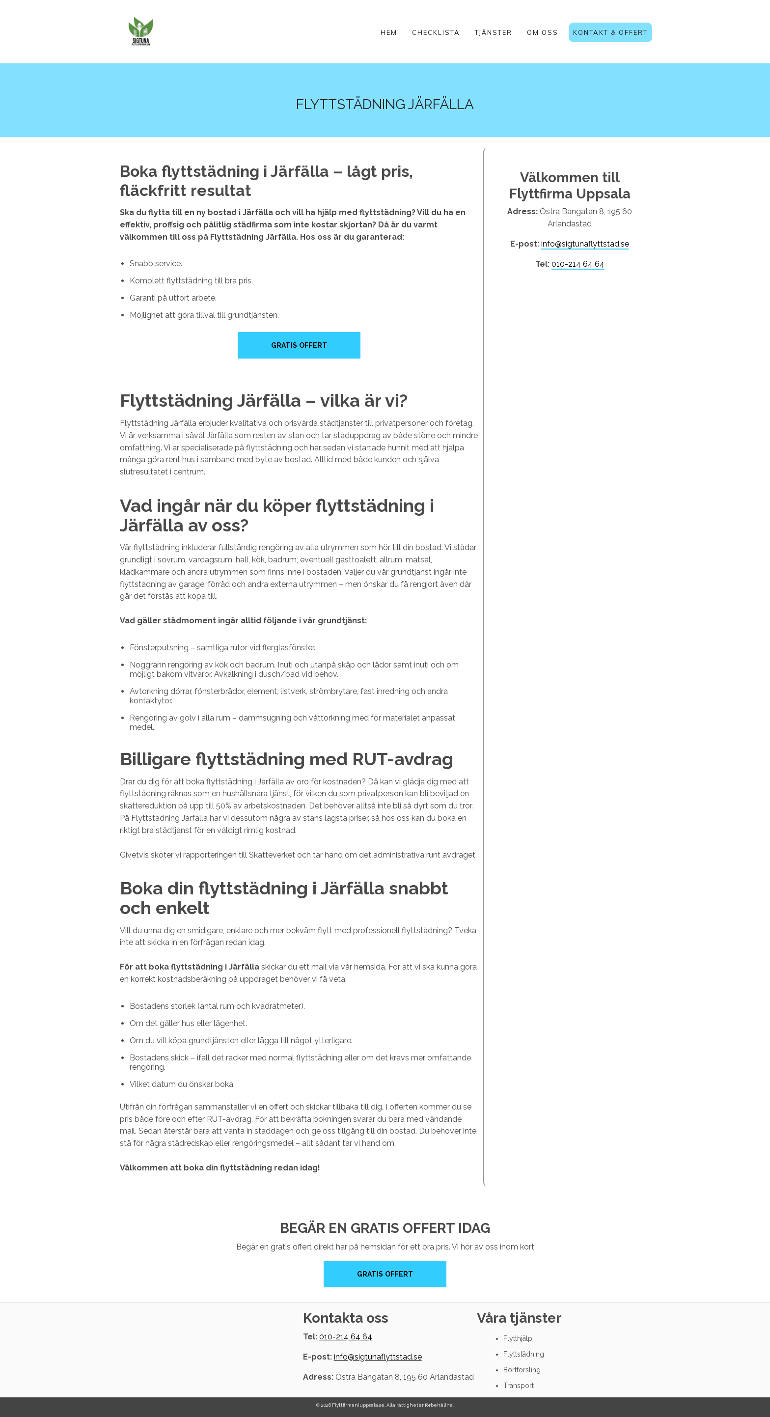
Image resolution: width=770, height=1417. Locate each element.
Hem (389, 32)
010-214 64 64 (578, 264)
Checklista (436, 32)
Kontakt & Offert (610, 32)
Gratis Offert (299, 345)
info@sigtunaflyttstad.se (585, 244)
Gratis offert (385, 1274)
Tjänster (493, 32)
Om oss (542, 32)
